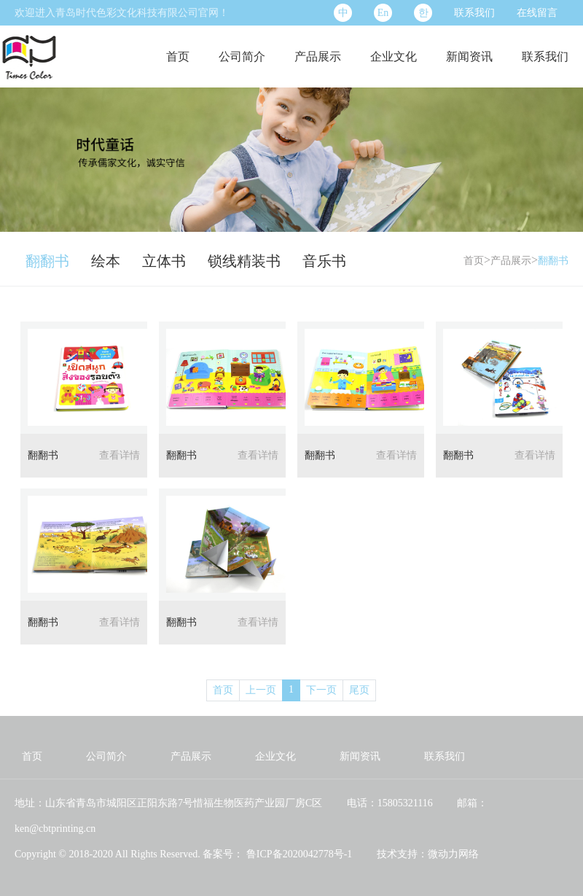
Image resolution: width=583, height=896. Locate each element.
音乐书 (324, 261)
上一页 (261, 690)
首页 (177, 56)
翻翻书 (47, 261)
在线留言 (537, 12)
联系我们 (474, 12)
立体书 (164, 261)
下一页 (321, 690)
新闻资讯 (469, 56)
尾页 (359, 690)
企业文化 (393, 56)
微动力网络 (453, 854)
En (383, 12)
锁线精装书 (244, 261)
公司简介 (242, 56)
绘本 (105, 261)
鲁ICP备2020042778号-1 (297, 854)
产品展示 (317, 56)
